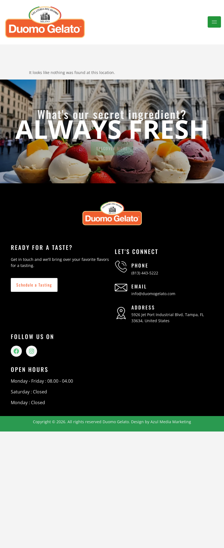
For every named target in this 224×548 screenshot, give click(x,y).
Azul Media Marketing (170, 421)
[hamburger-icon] (214, 22)
